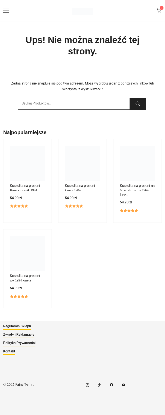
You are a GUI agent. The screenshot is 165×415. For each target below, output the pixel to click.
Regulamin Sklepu (17, 326)
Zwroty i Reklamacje (18, 334)
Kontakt (9, 351)
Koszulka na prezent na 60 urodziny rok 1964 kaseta (137, 190)
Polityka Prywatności (19, 343)
